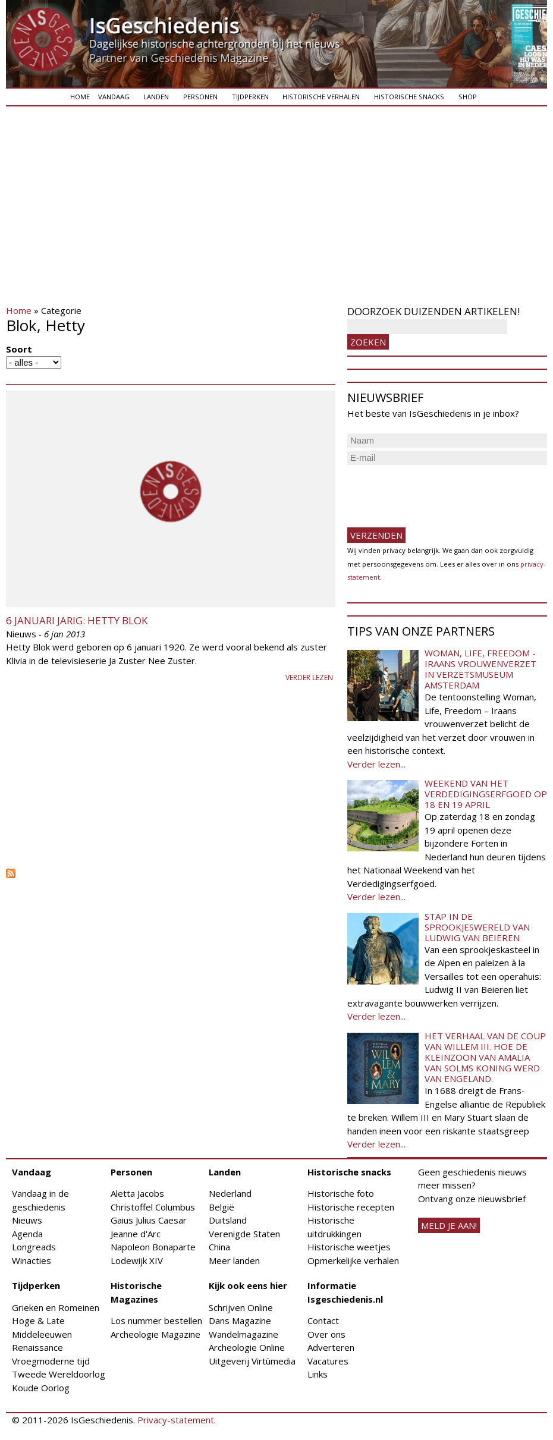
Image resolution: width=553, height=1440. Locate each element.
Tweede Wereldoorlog (58, 1374)
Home (80, 96)
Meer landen (234, 1260)
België (221, 1207)
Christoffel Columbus (153, 1207)
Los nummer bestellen (156, 1320)
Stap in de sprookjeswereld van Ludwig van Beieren (477, 927)
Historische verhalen (321, 96)
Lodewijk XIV (137, 1260)
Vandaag (114, 96)
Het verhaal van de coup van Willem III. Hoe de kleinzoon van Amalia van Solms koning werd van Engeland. (485, 1057)
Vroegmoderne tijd (51, 1361)
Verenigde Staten (244, 1234)
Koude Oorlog (41, 1388)
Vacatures (327, 1361)
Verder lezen (309, 677)
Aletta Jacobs (137, 1193)
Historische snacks (409, 96)
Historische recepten (350, 1207)
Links (317, 1374)
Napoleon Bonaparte (153, 1247)
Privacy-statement (175, 1420)
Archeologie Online (247, 1347)
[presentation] (437, 491)
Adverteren (330, 1347)
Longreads (34, 1247)
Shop (467, 96)
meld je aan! (449, 1225)
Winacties (31, 1260)
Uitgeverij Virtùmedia (252, 1361)
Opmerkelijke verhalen (353, 1260)
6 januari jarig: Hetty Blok (76, 620)
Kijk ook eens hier (248, 1285)
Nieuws (27, 1220)
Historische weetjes (349, 1247)
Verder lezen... (376, 764)
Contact (323, 1320)
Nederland (230, 1193)
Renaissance (37, 1347)
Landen (156, 96)
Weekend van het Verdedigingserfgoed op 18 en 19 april (486, 793)
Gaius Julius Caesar (149, 1220)
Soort (19, 349)
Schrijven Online (241, 1307)
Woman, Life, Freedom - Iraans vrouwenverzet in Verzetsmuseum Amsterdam (480, 669)
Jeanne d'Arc (136, 1234)
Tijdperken (250, 96)
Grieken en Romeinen (55, 1307)
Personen (200, 96)
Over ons (326, 1334)
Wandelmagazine (243, 1334)
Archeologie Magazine (155, 1334)
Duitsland (228, 1220)
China (219, 1247)
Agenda (27, 1234)
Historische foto (340, 1193)
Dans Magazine (240, 1320)
